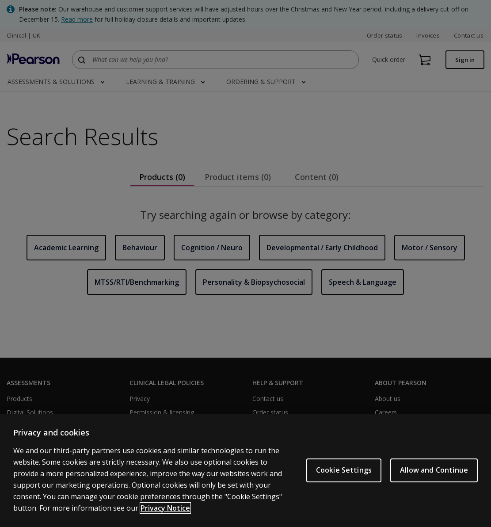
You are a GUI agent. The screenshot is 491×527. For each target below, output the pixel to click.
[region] (245, 470)
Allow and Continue (434, 470)
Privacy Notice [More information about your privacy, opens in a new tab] (165, 508)
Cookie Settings (344, 470)
